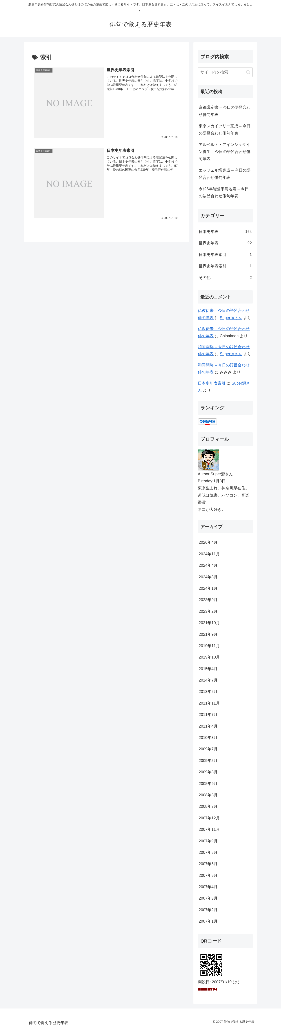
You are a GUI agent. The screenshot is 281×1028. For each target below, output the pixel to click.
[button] (248, 72)
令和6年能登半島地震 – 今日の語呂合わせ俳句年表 (224, 192)
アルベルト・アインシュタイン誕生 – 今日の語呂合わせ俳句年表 (224, 151)
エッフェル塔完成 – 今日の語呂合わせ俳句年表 (224, 173)
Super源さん (231, 318)
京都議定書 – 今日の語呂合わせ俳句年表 (224, 111)
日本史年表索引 (211, 383)
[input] (225, 72)
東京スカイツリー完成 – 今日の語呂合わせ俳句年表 (224, 129)
